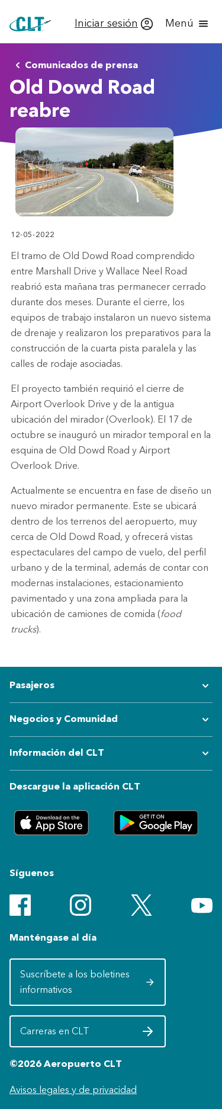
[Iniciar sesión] (114, 24)
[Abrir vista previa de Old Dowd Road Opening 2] (94, 171)
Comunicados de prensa (74, 65)
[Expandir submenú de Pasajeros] (111, 686)
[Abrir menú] (188, 23)
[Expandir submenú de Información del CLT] (111, 753)
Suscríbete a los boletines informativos (87, 982)
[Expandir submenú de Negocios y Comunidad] (111, 719)
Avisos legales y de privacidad (73, 1089)
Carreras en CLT (87, 1034)
